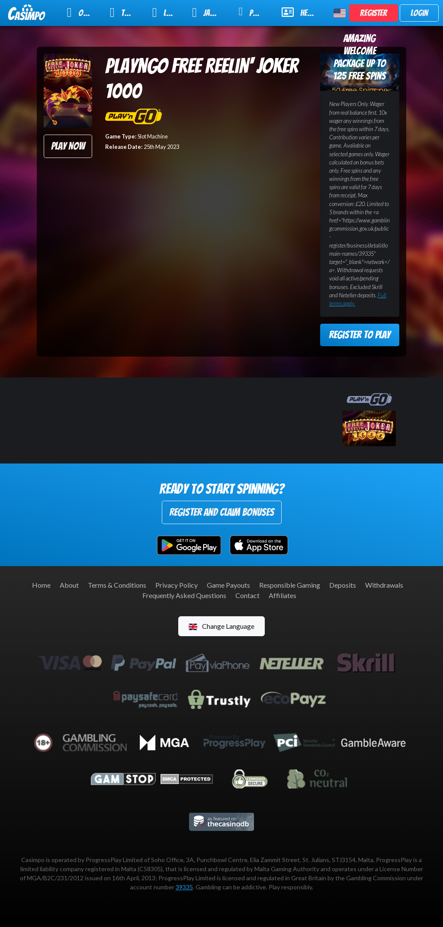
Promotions (254, 12)
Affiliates (282, 595)
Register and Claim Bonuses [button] (221, 512)
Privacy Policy (176, 585)
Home (41, 585)
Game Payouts (228, 585)
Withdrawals (384, 585)
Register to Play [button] (359, 334)
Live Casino (166, 12)
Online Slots (83, 12)
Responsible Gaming (289, 585)
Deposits (342, 585)
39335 (184, 887)
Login (419, 13)
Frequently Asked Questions (184, 595)
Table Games (125, 12)
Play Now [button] (68, 146)
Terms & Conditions (117, 585)
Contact (247, 595)
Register (373, 13)
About (69, 585)
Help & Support (302, 12)
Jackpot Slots (209, 12)
